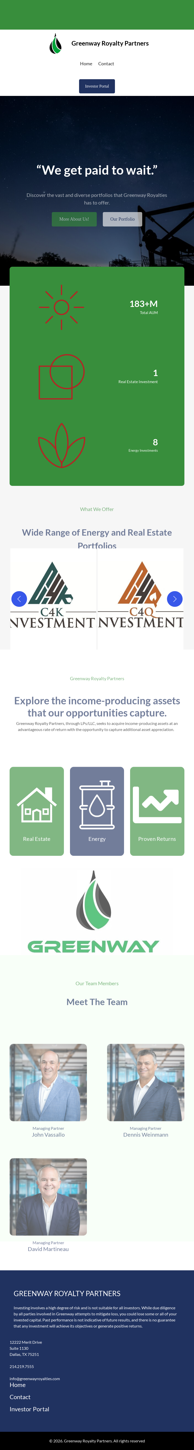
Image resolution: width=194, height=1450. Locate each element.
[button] (53, 599)
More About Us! (74, 227)
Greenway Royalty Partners (110, 43)
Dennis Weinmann (145, 1189)
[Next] (175, 599)
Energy (97, 890)
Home (18, 1384)
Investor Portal (97, 86)
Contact (20, 1396)
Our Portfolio (122, 227)
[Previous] (19, 599)
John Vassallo (48, 1189)
